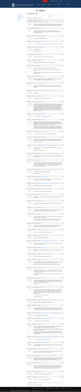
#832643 (62, 324)
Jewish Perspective (43, 377)
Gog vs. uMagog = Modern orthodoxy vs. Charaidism (48, 355)
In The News (63, 388)
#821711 (62, 76)
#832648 (62, 287)
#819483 (62, 194)
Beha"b (42, 371)
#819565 (62, 254)
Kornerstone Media (39, 390)
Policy (68, 388)
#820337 (62, 60)
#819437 (62, 223)
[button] (68, 4)
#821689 (62, 160)
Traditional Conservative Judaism (45, 318)
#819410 (62, 355)
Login (61, 1)
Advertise (42, 388)
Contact (58, 4)
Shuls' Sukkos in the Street (44, 342)
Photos (54, 4)
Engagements (19, 18)
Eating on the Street (44, 131)
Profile (18, 13)
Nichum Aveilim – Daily (54, 1)
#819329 (62, 377)
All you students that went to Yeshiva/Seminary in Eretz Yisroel (49, 153)
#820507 (62, 131)
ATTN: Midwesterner (43, 194)
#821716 (62, 65)
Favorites (19, 20)
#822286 (62, 145)
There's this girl (43, 137)
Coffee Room (43, 4)
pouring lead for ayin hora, (44, 176)
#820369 (62, 47)
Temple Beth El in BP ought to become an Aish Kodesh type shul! (50, 145)
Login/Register (57, 388)
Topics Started (20, 15)
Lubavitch (42, 207)
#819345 (62, 342)
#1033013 (62, 259)
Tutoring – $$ (42, 47)
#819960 (62, 137)
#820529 (62, 371)
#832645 (62, 305)
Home (38, 4)
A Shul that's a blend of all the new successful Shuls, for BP (49, 90)
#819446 (62, 214)
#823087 (62, 90)
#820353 (62, 28)
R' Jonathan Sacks (43, 287)
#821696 (62, 119)
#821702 (62, 96)
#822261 (62, 183)
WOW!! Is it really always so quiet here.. (46, 254)
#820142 (62, 207)
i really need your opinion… (44, 229)
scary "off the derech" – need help (45, 41)
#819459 (62, 318)
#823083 (62, 169)
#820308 (62, 176)
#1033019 (62, 235)
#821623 (62, 41)
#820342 (62, 54)
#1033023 (62, 229)
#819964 (62, 153)
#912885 (62, 247)
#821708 (62, 83)
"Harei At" (42, 28)
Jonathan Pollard (43, 247)
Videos (49, 4)
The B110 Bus (43, 65)
